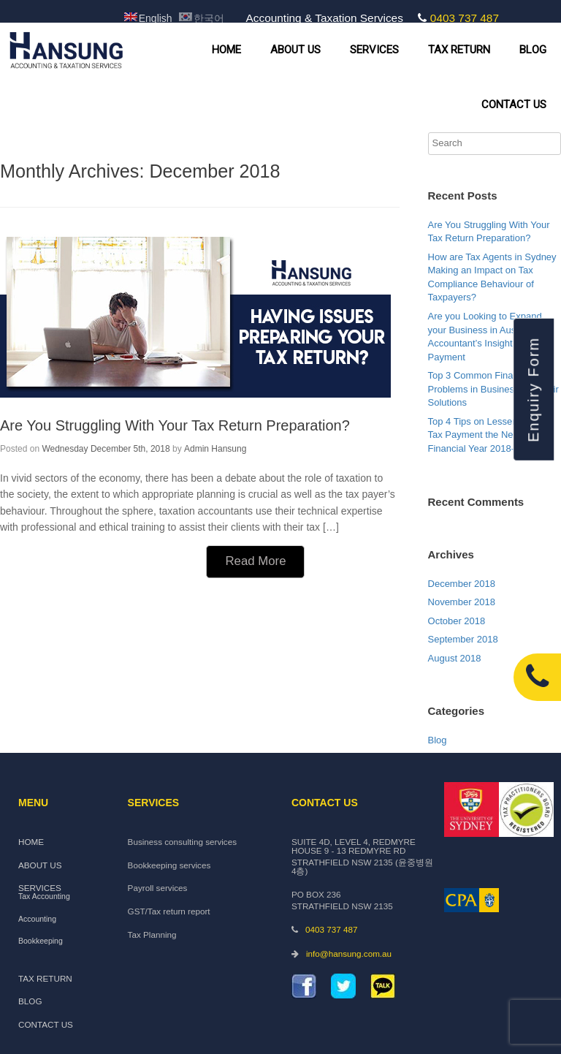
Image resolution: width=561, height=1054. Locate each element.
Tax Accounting (44, 896)
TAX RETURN (459, 49)
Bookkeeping (40, 941)
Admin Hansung (215, 449)
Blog (437, 740)
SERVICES (374, 49)
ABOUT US (295, 49)
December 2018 (462, 583)
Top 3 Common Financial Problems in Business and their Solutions (493, 389)
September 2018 (463, 639)
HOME (226, 49)
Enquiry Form (533, 388)
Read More (255, 561)
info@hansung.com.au (349, 953)
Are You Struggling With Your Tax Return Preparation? (175, 425)
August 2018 (454, 658)
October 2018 (457, 620)
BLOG (532, 49)
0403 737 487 (464, 18)
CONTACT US (513, 104)
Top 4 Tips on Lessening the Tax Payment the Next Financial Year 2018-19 (487, 435)
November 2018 (462, 601)
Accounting (37, 919)
